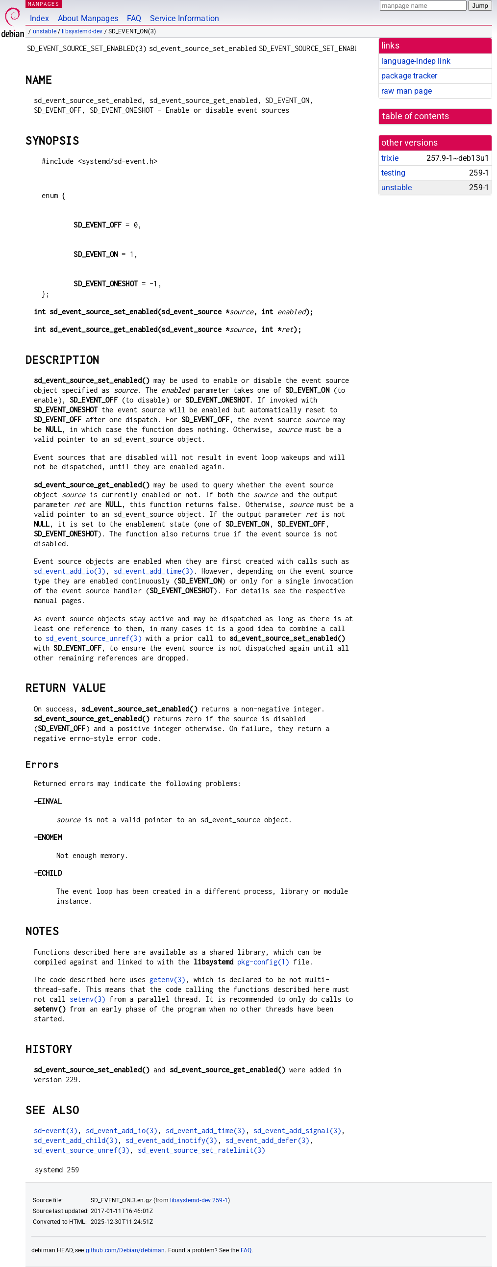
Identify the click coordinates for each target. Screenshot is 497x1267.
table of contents (415, 116)
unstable (44, 31)
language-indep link (415, 61)
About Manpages (88, 18)
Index (39, 18)
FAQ (134, 18)
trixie (389, 158)
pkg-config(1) (263, 962)
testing (393, 172)
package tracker (409, 75)
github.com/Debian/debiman (125, 1250)
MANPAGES (43, 3)
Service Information (184, 18)
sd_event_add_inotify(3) (171, 1140)
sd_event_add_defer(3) (267, 1140)
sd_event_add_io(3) (70, 571)
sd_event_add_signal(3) (297, 1130)
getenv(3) (167, 979)
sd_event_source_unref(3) (94, 638)
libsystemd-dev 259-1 (199, 1200)
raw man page (406, 91)
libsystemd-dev (82, 31)
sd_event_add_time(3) (154, 571)
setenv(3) (87, 999)
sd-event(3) (56, 1130)
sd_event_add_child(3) (76, 1140)
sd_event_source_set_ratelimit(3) (202, 1150)
